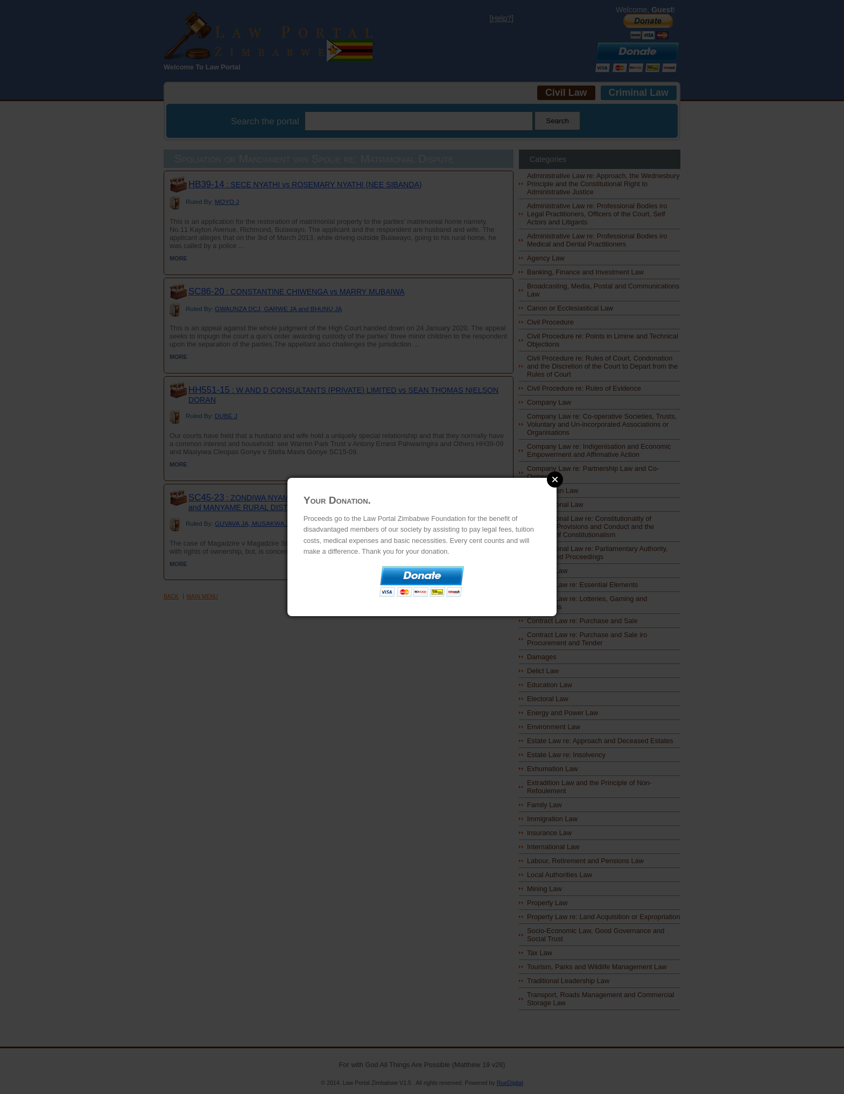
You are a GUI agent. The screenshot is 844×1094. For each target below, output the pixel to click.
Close (555, 479)
